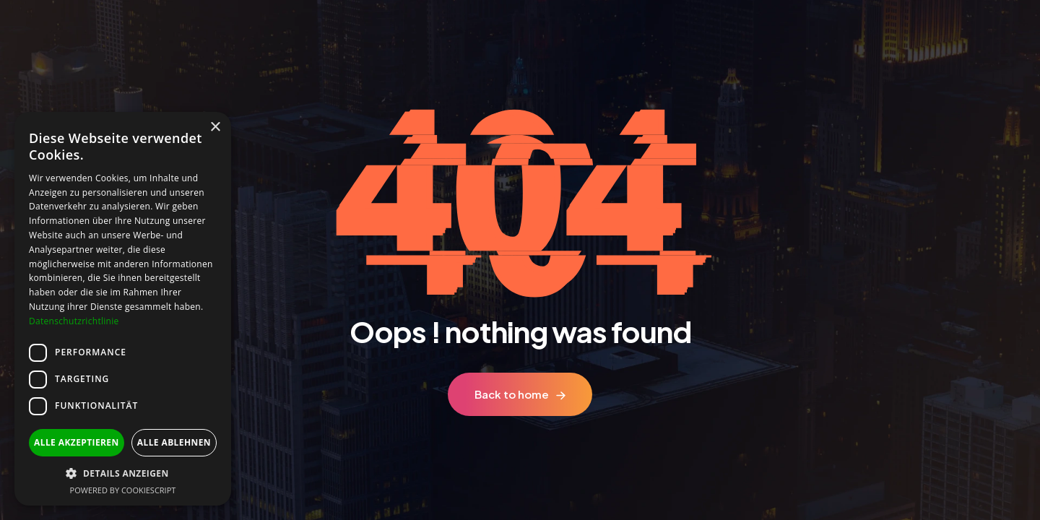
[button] (123, 473)
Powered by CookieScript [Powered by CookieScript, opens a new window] (123, 490)
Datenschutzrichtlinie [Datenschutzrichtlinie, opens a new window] (74, 321)
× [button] (214, 127)
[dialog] (122, 309)
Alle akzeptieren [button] (76, 442)
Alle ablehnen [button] (174, 442)
